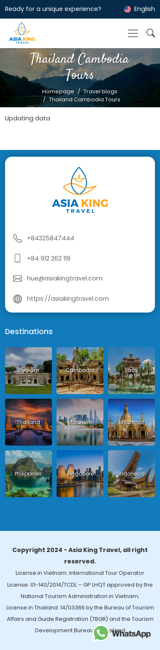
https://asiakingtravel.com (68, 298)
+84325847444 (50, 238)
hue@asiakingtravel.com (65, 278)
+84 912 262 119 (49, 258)
